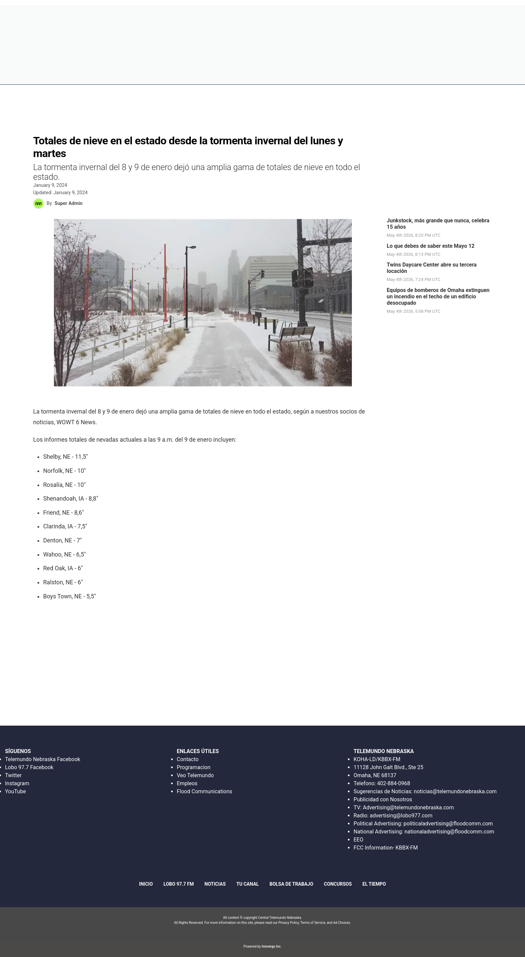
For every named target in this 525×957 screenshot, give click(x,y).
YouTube (15, 791)
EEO (358, 839)
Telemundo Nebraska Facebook (42, 759)
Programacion (193, 767)
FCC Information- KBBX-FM (386, 847)
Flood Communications (204, 791)
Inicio (248, 73)
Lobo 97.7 (277, 73)
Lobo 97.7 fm (178, 884)
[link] (442, 228)
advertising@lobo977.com (401, 815)
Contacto (188, 759)
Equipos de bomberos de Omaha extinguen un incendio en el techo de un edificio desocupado (438, 296)
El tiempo (469, 73)
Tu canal (435, 73)
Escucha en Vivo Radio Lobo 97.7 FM (384, 14)
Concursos (400, 73)
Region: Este (39, 77)
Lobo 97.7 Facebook (29, 767)
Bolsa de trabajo (353, 73)
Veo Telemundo (195, 775)
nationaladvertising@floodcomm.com (449, 831)
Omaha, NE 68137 (375, 775)
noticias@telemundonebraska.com (455, 791)
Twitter (13, 775)
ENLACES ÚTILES (198, 751)
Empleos (187, 783)
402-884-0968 (393, 783)
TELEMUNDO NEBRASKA (384, 751)
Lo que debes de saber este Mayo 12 (430, 246)
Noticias (309, 73)
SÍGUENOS (18, 751)
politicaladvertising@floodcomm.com (448, 823)
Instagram (17, 783)
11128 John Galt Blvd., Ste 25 (388, 767)
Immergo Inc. (271, 946)
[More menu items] (495, 74)
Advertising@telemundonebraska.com (408, 807)
